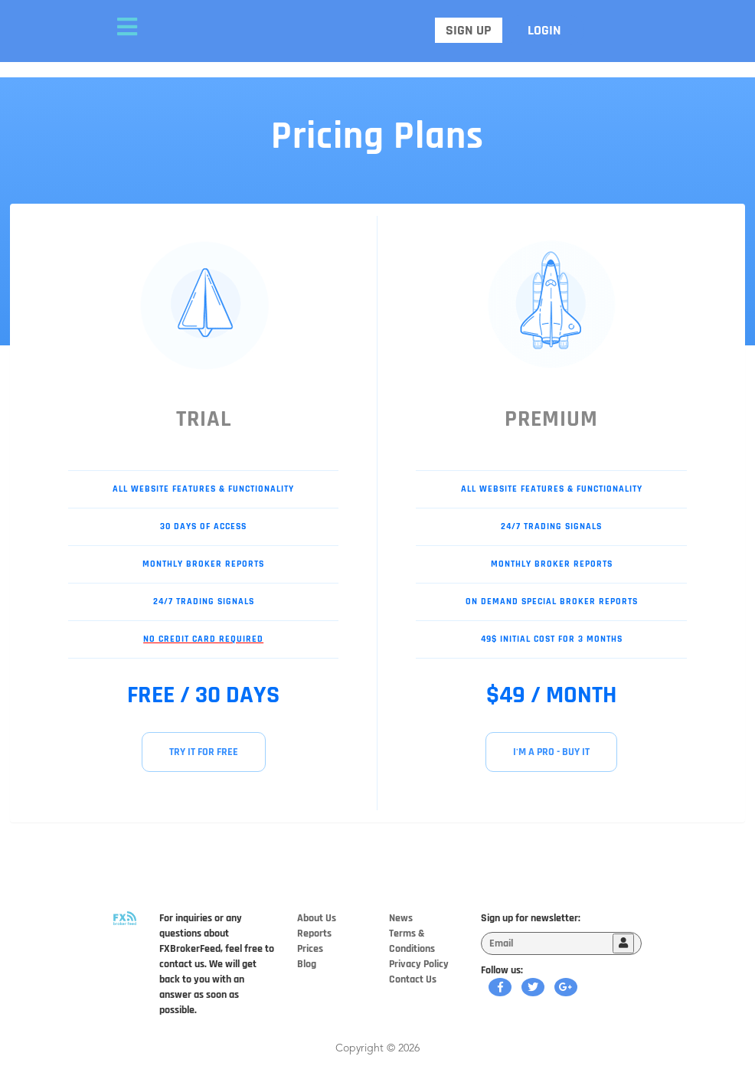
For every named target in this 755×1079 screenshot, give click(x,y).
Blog (306, 964)
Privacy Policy (419, 964)
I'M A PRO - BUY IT (551, 752)
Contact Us (412, 979)
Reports (314, 933)
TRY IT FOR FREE (203, 752)
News (401, 918)
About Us (316, 918)
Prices (310, 949)
